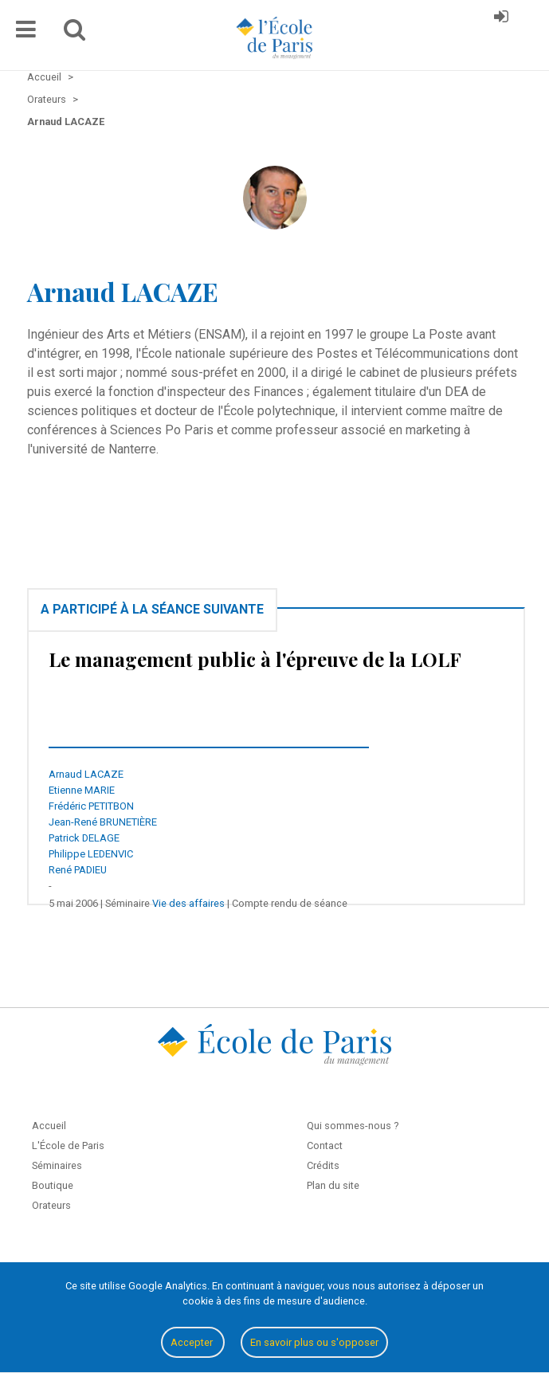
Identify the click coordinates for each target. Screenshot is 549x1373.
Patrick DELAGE (84, 838)
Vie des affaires (188, 903)
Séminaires (57, 1165)
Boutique (52, 1185)
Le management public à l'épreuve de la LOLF (255, 659)
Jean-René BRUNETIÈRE (103, 822)
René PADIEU (78, 870)
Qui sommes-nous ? (352, 1126)
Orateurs (51, 1205)
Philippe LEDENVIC (91, 854)
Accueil (49, 1126)
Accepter (193, 1342)
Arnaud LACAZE (86, 774)
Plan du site (333, 1185)
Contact (325, 1145)
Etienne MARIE (82, 790)
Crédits (323, 1165)
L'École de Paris (68, 1145)
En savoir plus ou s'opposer (314, 1342)
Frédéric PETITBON (91, 806)
